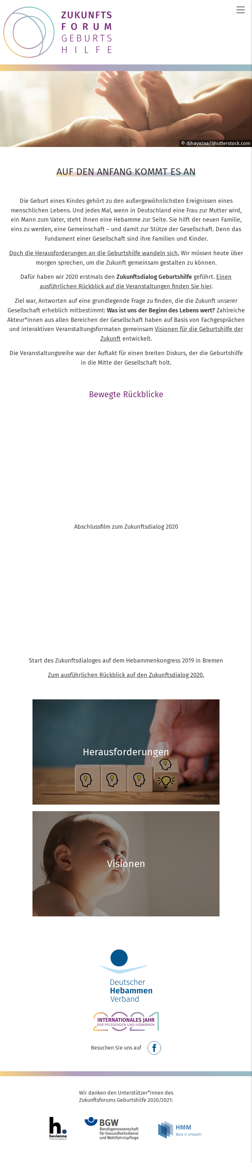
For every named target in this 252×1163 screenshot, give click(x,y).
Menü (240, 9)
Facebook (154, 1048)
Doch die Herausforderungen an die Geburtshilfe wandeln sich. (94, 253)
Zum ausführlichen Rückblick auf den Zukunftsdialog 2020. (126, 675)
